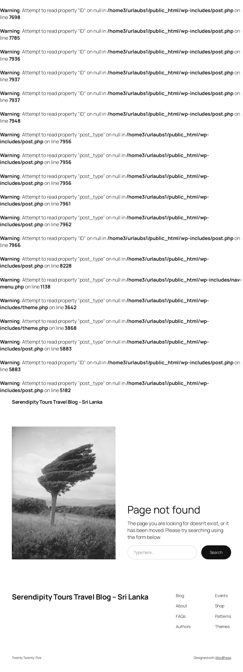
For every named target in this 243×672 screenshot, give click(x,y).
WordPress (223, 657)
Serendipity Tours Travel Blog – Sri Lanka (57, 401)
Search (216, 552)
